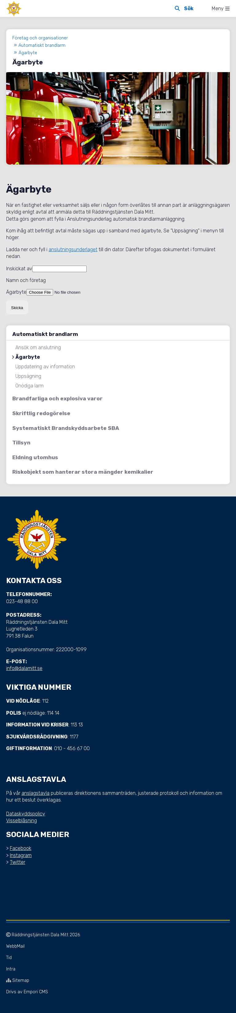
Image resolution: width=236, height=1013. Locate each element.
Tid (9, 957)
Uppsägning (28, 376)
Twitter (17, 862)
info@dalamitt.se (24, 668)
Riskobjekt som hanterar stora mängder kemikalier (82, 472)
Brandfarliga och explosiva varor (57, 398)
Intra (10, 969)
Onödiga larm (29, 385)
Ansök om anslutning (38, 347)
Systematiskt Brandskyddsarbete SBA (65, 428)
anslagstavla (35, 793)
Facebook (20, 848)
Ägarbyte (27, 357)
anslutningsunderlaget (73, 249)
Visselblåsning (21, 820)
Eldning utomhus (35, 457)
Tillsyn (21, 442)
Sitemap (17, 980)
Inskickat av (19, 269)
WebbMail (15, 946)
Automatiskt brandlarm (45, 334)
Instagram (21, 855)
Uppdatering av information (45, 366)
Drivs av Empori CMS (27, 992)
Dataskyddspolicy (25, 814)
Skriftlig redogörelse (41, 413)
